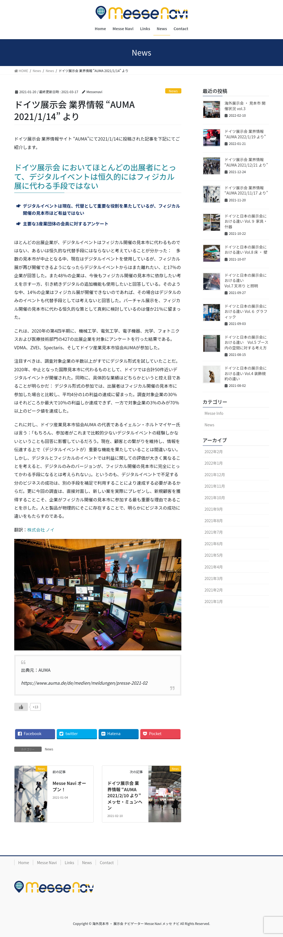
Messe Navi (47, 862)
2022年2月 (214, 451)
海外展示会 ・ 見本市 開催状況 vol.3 (245, 105)
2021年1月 (214, 601)
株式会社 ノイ (41, 529)
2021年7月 (214, 532)
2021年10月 (215, 497)
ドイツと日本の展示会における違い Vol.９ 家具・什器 (246, 221)
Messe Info (214, 413)
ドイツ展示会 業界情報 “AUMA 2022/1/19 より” (245, 133)
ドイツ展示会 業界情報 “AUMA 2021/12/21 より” (246, 162)
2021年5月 (214, 555)
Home (23, 862)
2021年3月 (214, 578)
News (173, 90)
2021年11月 (215, 486)
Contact (107, 862)
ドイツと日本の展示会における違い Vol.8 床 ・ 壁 (246, 249)
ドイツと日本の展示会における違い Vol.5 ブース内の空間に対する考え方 (246, 342)
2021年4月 (214, 567)
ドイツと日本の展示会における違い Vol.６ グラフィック (246, 311)
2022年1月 (214, 463)
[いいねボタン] (21, 707)
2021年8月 (214, 520)
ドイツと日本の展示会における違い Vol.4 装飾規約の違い (246, 373)
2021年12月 (215, 474)
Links (69, 862)
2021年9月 (214, 509)
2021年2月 (214, 590)
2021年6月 (214, 543)
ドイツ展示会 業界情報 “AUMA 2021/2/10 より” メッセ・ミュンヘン (124, 795)
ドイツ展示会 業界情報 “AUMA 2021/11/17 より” (246, 190)
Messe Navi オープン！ (69, 786)
